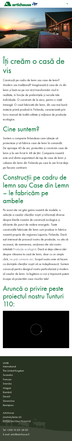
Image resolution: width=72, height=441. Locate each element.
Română (7, 392)
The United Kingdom (13, 370)
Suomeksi (8, 375)
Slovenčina (8, 401)
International (9, 366)
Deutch (6, 396)
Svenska (7, 383)
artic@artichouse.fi (20, 434)
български (8, 405)
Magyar (7, 388)
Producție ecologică (24, 249)
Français (7, 379)
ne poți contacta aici (21, 259)
